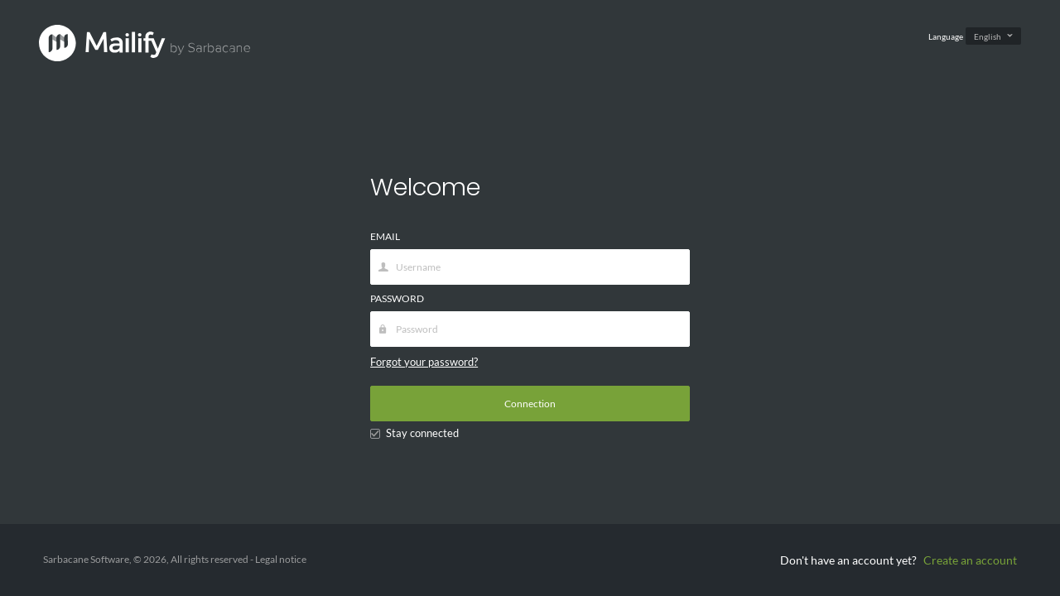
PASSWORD (397, 298)
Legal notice (280, 559)
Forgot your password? (424, 361)
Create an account (970, 560)
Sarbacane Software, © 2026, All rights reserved (146, 559)
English (987, 36)
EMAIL (385, 236)
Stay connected (414, 433)
